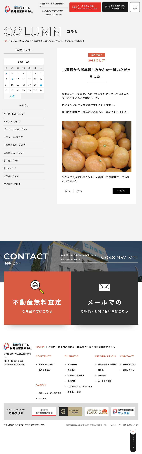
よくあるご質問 (104, 381)
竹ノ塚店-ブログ (12, 184)
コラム (101, 370)
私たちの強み (44, 370)
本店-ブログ (10, 168)
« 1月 (12, 96)
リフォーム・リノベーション (80, 386)
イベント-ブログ (12, 121)
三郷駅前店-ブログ (13, 152)
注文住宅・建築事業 (76, 375)
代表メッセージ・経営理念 (50, 393)
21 (41, 84)
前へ (67, 191)
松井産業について (46, 364)
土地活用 (71, 381)
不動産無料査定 (129, 364)
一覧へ (121, 190)
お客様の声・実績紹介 (107, 364)
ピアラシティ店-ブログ (15, 129)
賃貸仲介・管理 (74, 392)
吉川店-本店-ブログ (14, 113)
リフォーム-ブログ (13, 137)
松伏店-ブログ (11, 176)
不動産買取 (72, 364)
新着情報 (102, 375)
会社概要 (42, 398)
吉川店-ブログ (11, 160)
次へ (79, 191)
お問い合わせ (128, 370)
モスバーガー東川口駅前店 (123, 424)
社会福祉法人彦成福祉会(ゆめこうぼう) (84, 424)
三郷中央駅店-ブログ (14, 144)
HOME (75, 347)
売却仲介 (71, 370)
